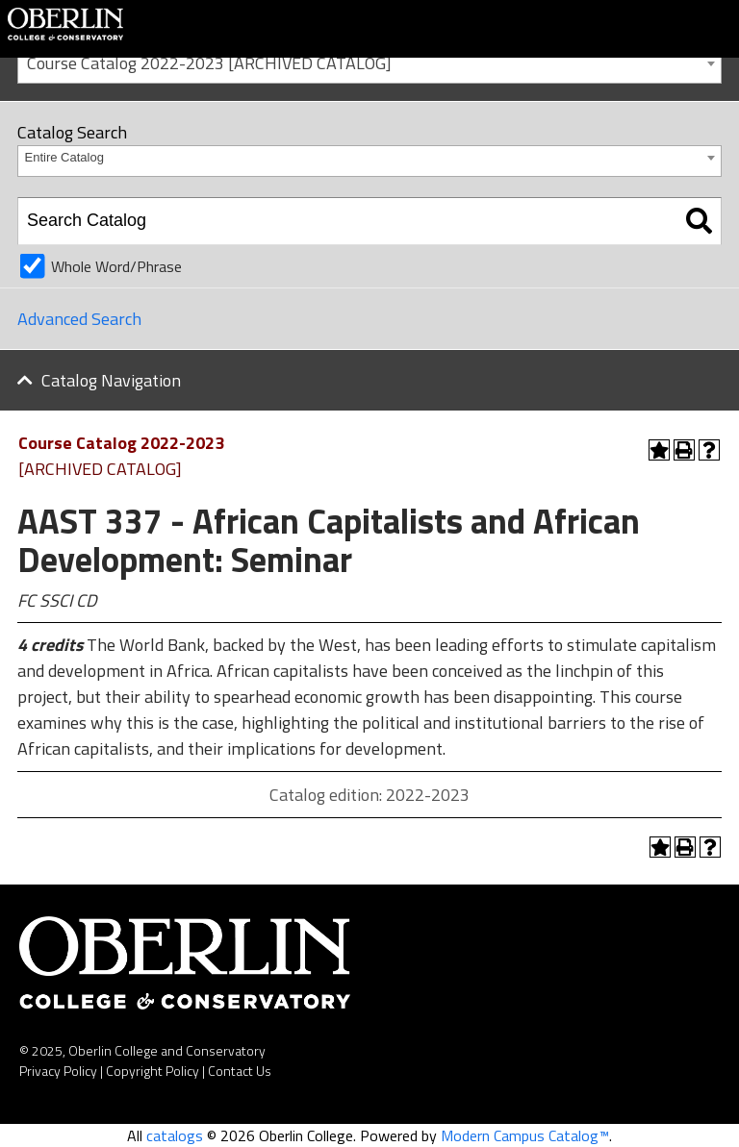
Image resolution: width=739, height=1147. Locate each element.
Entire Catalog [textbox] (64, 157)
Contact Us (239, 1070)
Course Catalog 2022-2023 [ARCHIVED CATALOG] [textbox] (209, 63)
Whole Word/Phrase (116, 266)
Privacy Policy (58, 1070)
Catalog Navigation (111, 380)
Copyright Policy (152, 1070)
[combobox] (369, 62)
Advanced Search (79, 319)
